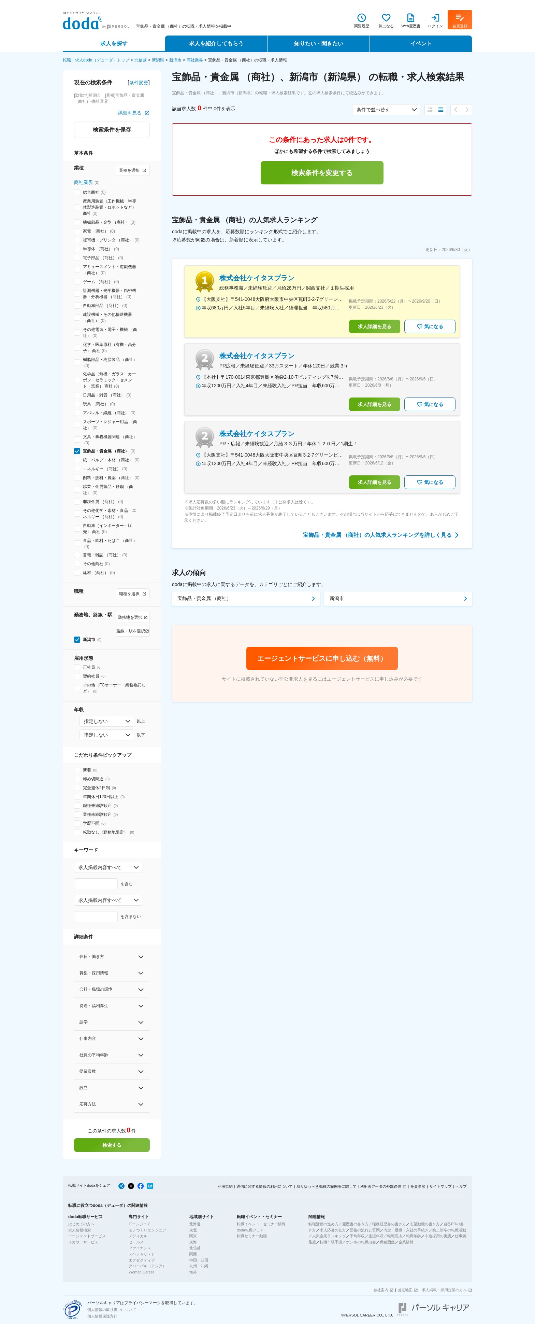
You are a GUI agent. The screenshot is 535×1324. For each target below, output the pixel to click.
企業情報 (406, 1242)
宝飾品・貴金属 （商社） (204, 598)
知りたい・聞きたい (318, 43)
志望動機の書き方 (425, 1224)
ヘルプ (461, 1186)
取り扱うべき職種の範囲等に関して (327, 1186)
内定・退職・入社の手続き (406, 1230)
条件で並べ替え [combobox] (373, 109)
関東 (193, 1236)
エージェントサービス (87, 1236)
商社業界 (195, 60)
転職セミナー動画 (252, 1236)
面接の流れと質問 (365, 1230)
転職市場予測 (331, 1242)
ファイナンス (140, 1248)
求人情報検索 (79, 1230)
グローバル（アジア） (147, 1266)
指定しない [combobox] (96, 721)
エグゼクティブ (142, 1260)
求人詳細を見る (374, 326)
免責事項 (417, 1186)
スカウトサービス (83, 1242)
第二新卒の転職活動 (449, 1230)
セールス (136, 1242)
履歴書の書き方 (355, 1224)
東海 (193, 1242)
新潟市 (175, 60)
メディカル (138, 1236)
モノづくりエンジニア (147, 1230)
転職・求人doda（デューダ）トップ (96, 60)
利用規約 (225, 1186)
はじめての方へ (81, 1224)
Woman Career (141, 1272)
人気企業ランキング (329, 1236)
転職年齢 (413, 1236)
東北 (193, 1230)
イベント (421, 43)
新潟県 (158, 60)
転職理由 (394, 1236)
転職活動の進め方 (323, 1224)
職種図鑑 (387, 1242)
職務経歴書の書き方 (389, 1224)
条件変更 (138, 82)
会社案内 (380, 1290)
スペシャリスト (142, 1254)
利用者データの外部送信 (380, 1186)
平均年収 (357, 1236)
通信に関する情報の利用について (264, 1186)
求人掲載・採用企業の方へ (444, 1290)
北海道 (195, 1224)
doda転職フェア (250, 1230)
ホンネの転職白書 (361, 1242)
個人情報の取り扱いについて (111, 1310)
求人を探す (114, 43)
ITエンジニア (140, 1224)
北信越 (140, 60)
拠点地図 (405, 1290)
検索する (111, 1145)
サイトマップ (440, 1186)
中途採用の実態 (438, 1236)
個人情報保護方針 (102, 1316)
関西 (193, 1254)
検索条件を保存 (112, 130)
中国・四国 (198, 1260)
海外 (193, 1272)
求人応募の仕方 (333, 1230)
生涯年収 (376, 1236)
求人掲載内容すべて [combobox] (99, 867)
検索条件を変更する (322, 173)
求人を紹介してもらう (216, 43)
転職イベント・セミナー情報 (261, 1224)
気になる (430, 326)
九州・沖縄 (198, 1266)
